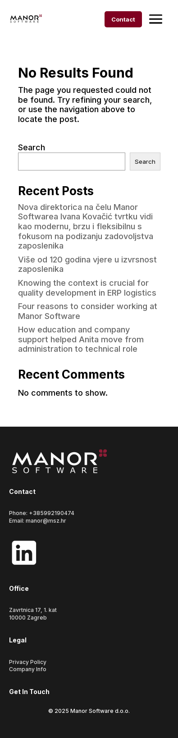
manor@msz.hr (46, 520)
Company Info (27, 669)
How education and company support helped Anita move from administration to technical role (81, 339)
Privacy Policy (27, 662)
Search (31, 147)
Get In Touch (29, 691)
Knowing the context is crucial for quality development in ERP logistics (87, 287)
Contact (123, 19)
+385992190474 (51, 513)
